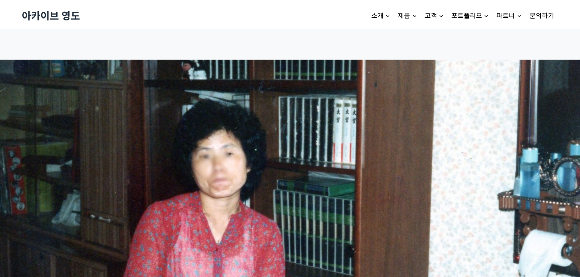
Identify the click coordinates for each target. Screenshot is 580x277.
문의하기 (542, 15)
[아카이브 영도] (51, 15)
